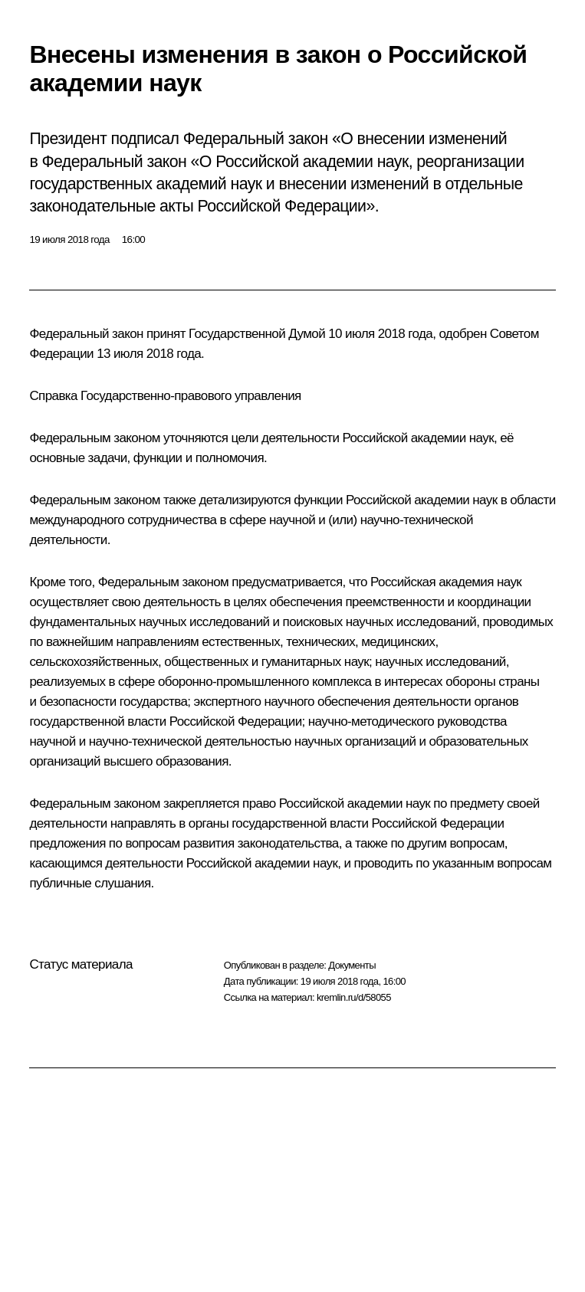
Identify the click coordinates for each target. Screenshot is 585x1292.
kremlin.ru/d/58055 (354, 997)
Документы (352, 965)
